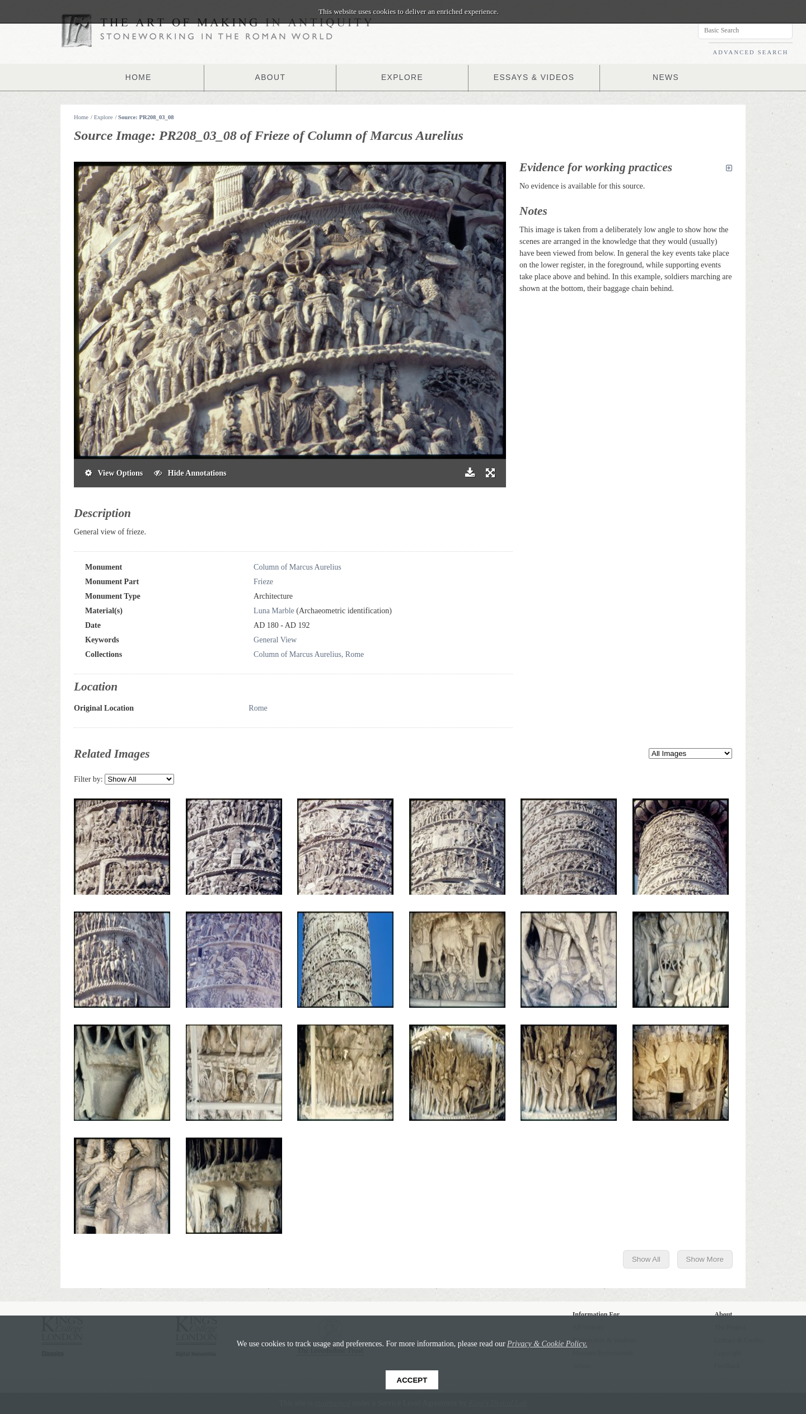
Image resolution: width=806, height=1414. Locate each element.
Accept (412, 1380)
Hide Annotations (190, 473)
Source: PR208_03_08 (146, 117)
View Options (114, 473)
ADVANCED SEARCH (750, 52)
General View (275, 640)
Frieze (263, 581)
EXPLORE (402, 77)
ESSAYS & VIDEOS (532, 77)
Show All (646, 1259)
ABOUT (271, 77)
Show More (705, 1259)
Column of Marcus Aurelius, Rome (309, 654)
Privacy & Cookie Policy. (547, 1344)
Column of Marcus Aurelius (297, 567)
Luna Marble (274, 611)
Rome (258, 708)
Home (81, 117)
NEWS (663, 77)
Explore (103, 117)
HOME (141, 77)
